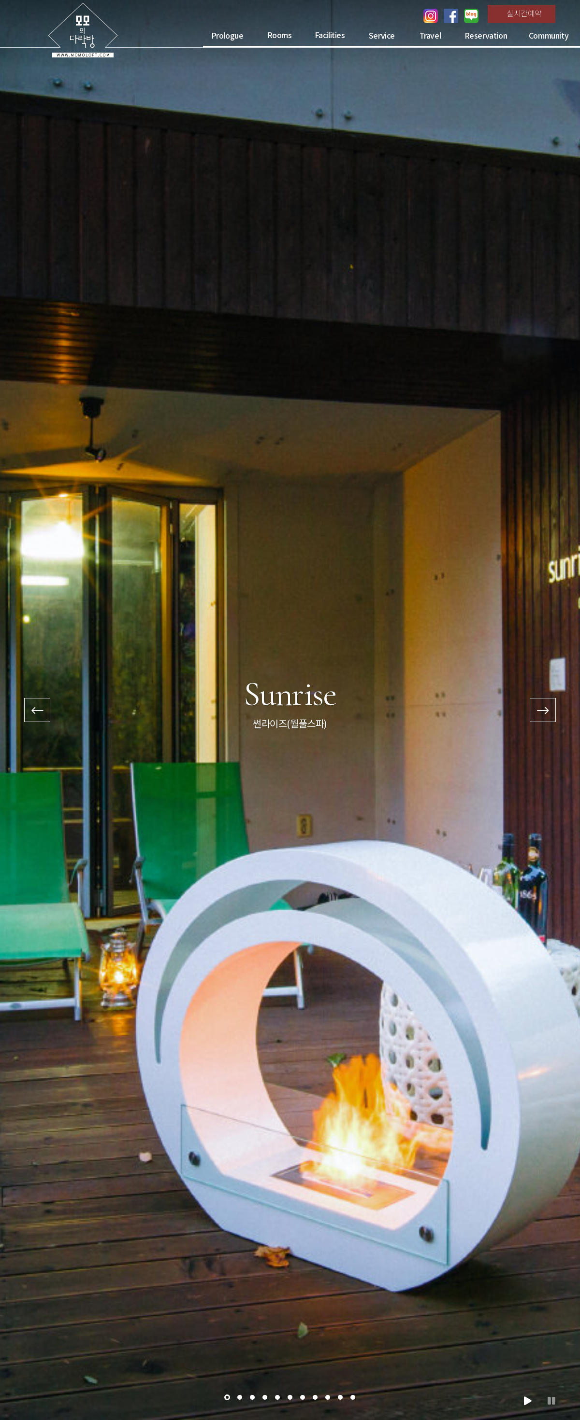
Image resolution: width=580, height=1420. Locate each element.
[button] (227, 1397)
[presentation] (37, 710)
